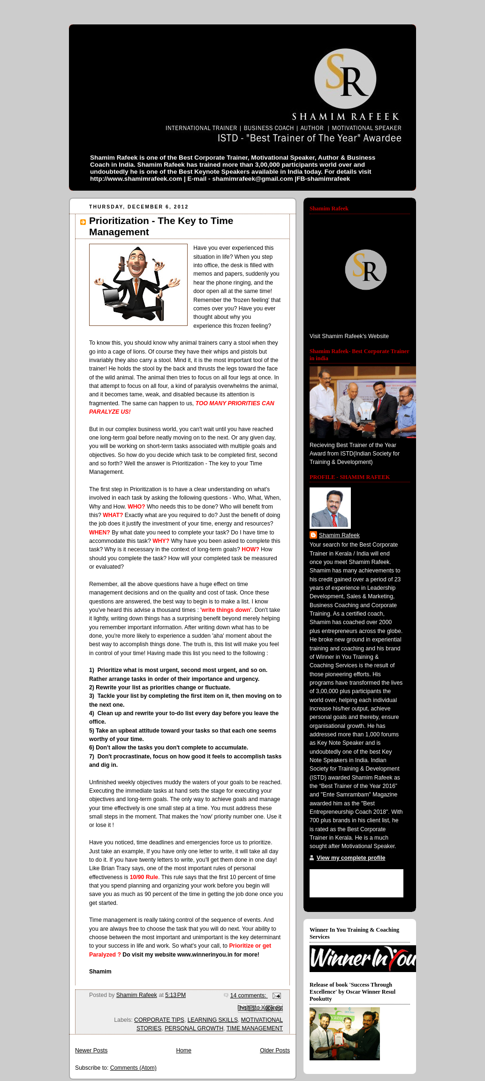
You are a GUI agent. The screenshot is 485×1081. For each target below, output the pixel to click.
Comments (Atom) (133, 1068)
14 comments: (249, 995)
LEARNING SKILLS (213, 1020)
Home (183, 1050)
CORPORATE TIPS (159, 1020)
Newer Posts (91, 1050)
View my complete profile (351, 858)
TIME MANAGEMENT (255, 1028)
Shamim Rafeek (339, 535)
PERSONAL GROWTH (194, 1028)
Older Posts (275, 1050)
